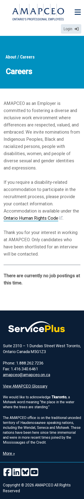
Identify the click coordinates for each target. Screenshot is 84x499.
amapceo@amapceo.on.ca (26, 374)
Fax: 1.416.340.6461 (20, 369)
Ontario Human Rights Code (31, 218)
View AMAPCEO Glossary (25, 386)
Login (71, 28)
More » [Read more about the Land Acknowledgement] (9, 453)
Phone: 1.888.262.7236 (23, 363)
